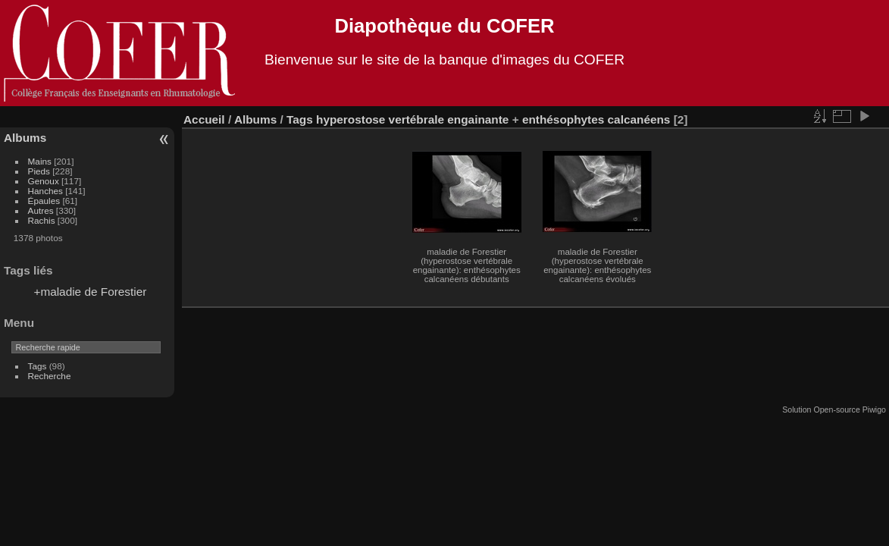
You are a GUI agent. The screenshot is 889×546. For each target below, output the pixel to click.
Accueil (204, 119)
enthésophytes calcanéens (596, 119)
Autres (41, 210)
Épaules (44, 201)
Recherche (49, 376)
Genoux (43, 181)
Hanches (45, 191)
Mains (40, 161)
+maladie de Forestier (89, 291)
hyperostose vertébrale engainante (412, 119)
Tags (37, 366)
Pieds (39, 171)
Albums (25, 137)
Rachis (41, 220)
